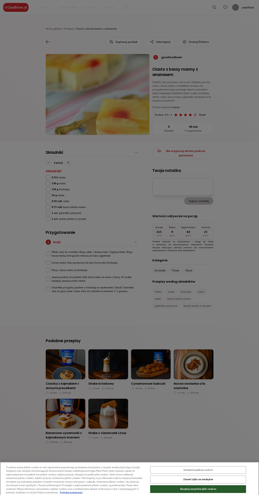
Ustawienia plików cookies (198, 476)
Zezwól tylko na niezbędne (198, 486)
